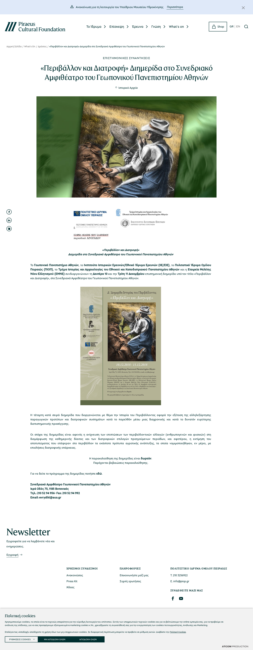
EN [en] (238, 26)
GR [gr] (231, 26)
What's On (29, 46)
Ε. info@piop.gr (179, 581)
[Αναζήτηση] (246, 26)
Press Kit (71, 581)
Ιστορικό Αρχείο (128, 88)
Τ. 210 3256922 (179, 575)
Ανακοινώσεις (74, 575)
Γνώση (156, 26)
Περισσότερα (175, 7)
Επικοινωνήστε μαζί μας (134, 575)
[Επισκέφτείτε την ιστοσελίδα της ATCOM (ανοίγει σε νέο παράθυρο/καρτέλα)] (235, 646)
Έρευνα (137, 26)
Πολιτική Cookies (178, 630)
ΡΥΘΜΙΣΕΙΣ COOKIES (20, 638)
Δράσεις (42, 46)
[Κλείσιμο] (243, 8)
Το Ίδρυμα (93, 26)
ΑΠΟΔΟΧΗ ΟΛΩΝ (92, 638)
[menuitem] (96, 27)
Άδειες (70, 587)
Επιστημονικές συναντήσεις (126, 58)
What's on (176, 26)
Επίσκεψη (116, 26)
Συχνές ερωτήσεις (130, 581)
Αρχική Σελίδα (14, 46)
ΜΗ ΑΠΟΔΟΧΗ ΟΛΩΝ (57, 638)
